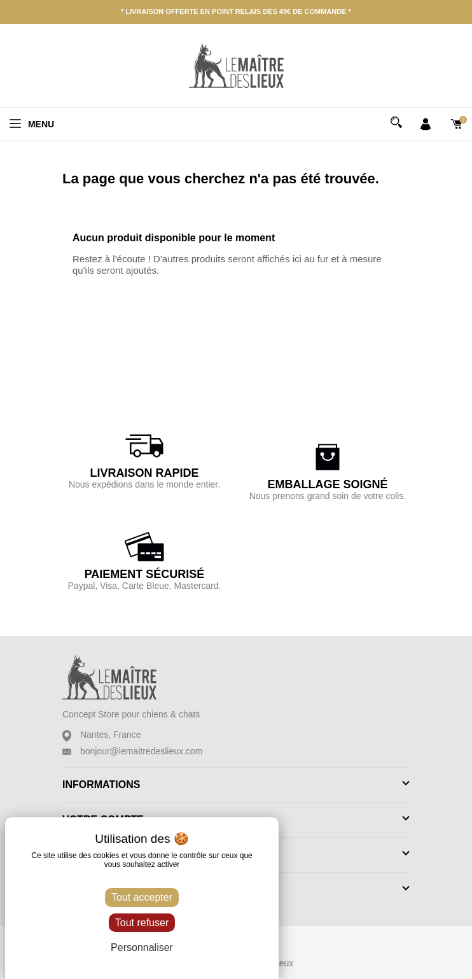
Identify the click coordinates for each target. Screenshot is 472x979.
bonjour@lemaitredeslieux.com (141, 751)
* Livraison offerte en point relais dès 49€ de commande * (236, 11)
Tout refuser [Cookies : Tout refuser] (142, 922)
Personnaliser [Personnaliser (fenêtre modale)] (142, 947)
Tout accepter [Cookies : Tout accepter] (141, 897)
